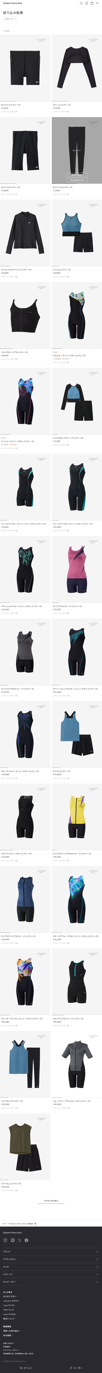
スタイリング (8, 1310)
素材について (9, 1318)
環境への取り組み (12, 1331)
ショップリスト (9, 1305)
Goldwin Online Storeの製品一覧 (23, 1224)
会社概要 (8, 1335)
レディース (8, 19)
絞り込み (26, 1368)
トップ (4, 1224)
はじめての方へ (10, 1296)
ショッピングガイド (11, 1301)
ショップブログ (9, 1314)
